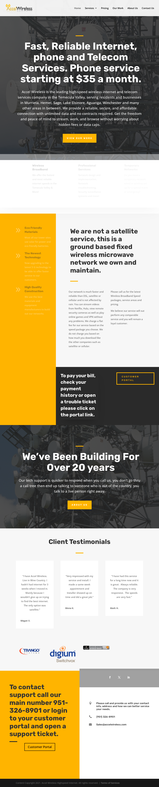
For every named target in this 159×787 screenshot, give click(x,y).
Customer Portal (130, 378)
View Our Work (79, 138)
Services (89, 8)
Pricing (105, 8)
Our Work (118, 8)
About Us (132, 8)
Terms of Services (110, 782)
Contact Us (148, 8)
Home (77, 8)
